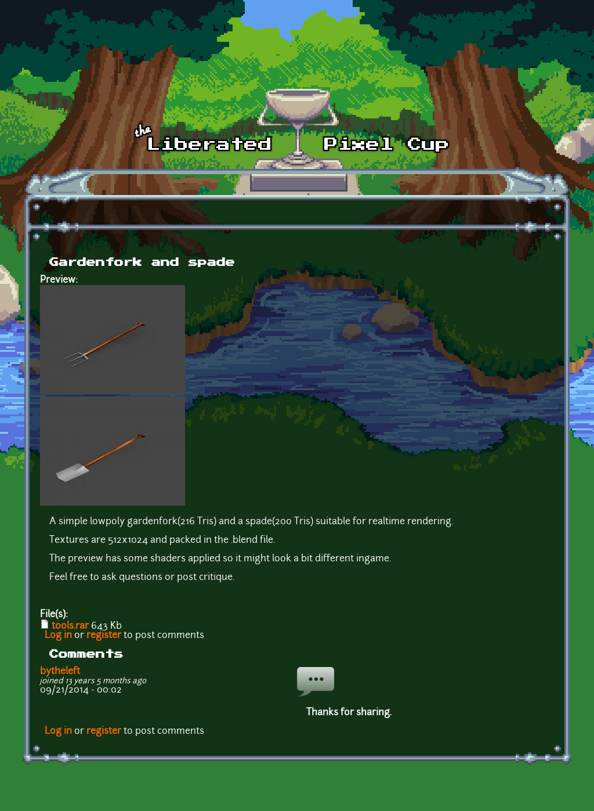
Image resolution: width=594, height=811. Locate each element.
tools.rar (70, 626)
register (103, 635)
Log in (58, 635)
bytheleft (60, 671)
